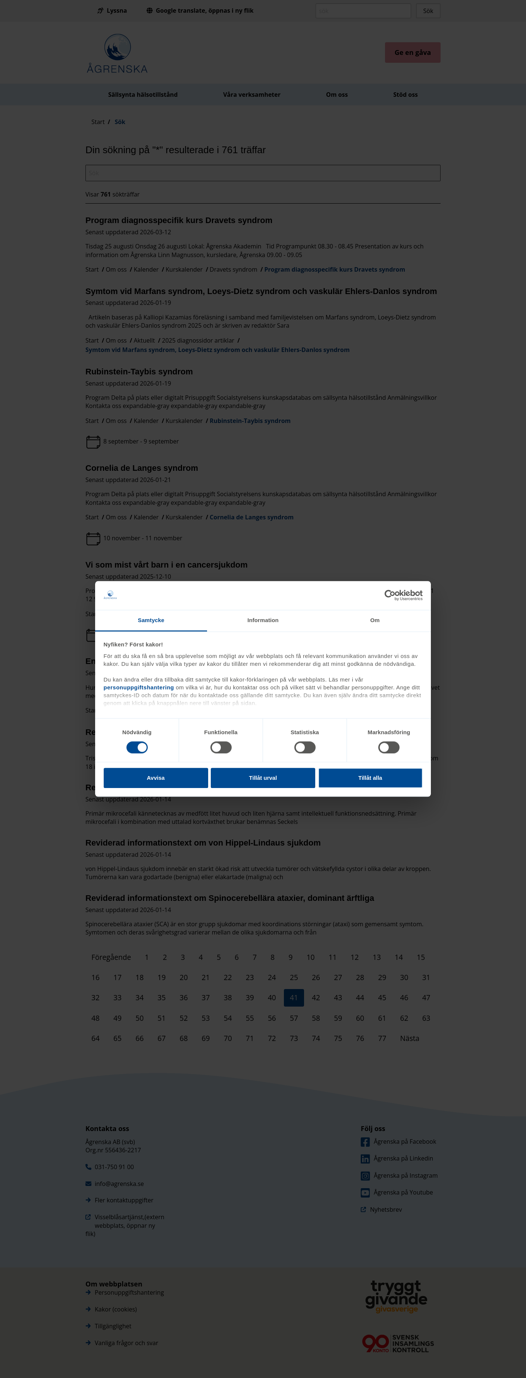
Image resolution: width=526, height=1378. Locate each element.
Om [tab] (374, 620)
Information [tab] (263, 620)
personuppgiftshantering (139, 687)
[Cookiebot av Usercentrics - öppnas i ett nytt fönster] (390, 595)
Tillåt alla (370, 778)
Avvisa (156, 778)
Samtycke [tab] (151, 620)
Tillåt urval (263, 778)
